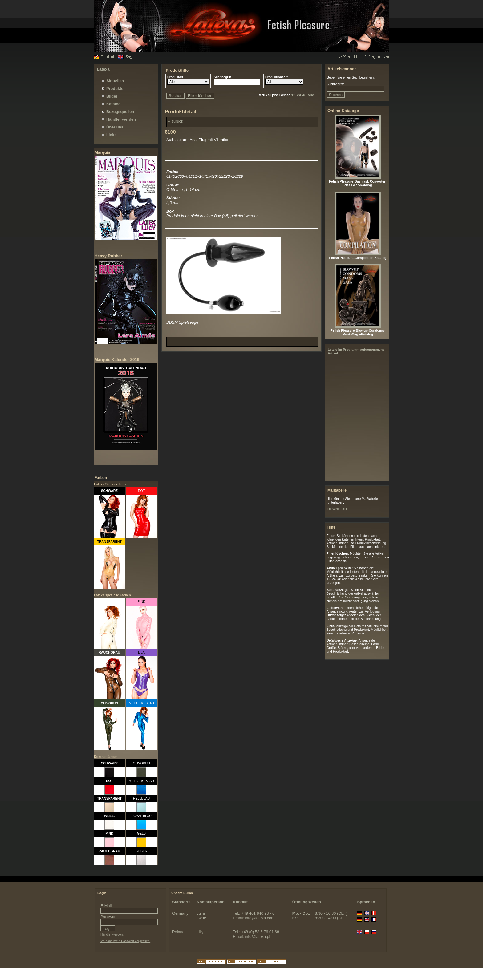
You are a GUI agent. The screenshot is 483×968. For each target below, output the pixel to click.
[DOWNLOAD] (337, 509)
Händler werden (121, 119)
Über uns (114, 127)
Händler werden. (112, 934)
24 (299, 95)
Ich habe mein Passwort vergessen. (125, 941)
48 (304, 95)
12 (293, 95)
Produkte (114, 88)
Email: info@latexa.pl (251, 936)
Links (111, 134)
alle (311, 95)
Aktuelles (115, 81)
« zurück (176, 121)
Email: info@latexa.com (253, 918)
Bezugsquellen (120, 111)
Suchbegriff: (335, 84)
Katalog (113, 104)
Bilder (111, 96)
